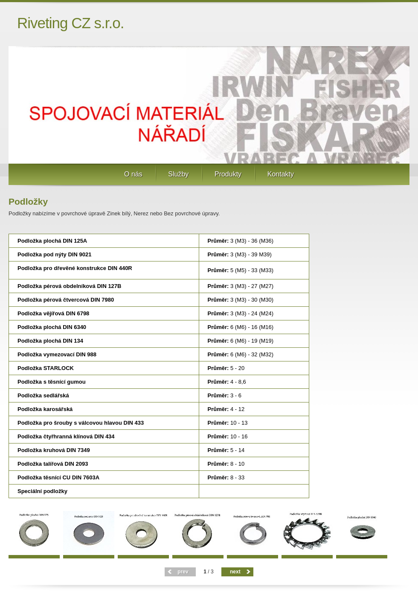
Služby (178, 174)
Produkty (228, 174)
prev (182, 572)
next (235, 572)
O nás (133, 174)
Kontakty (280, 174)
